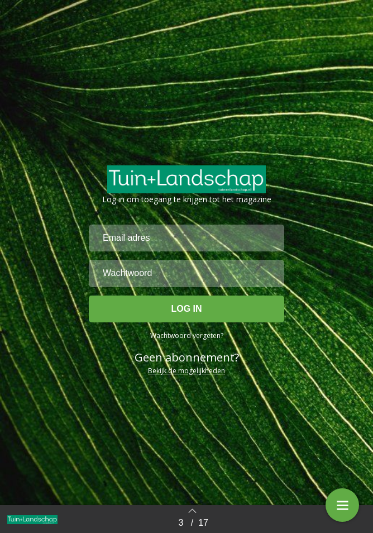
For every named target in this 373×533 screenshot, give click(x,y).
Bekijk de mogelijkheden (186, 370)
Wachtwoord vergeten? (186, 335)
